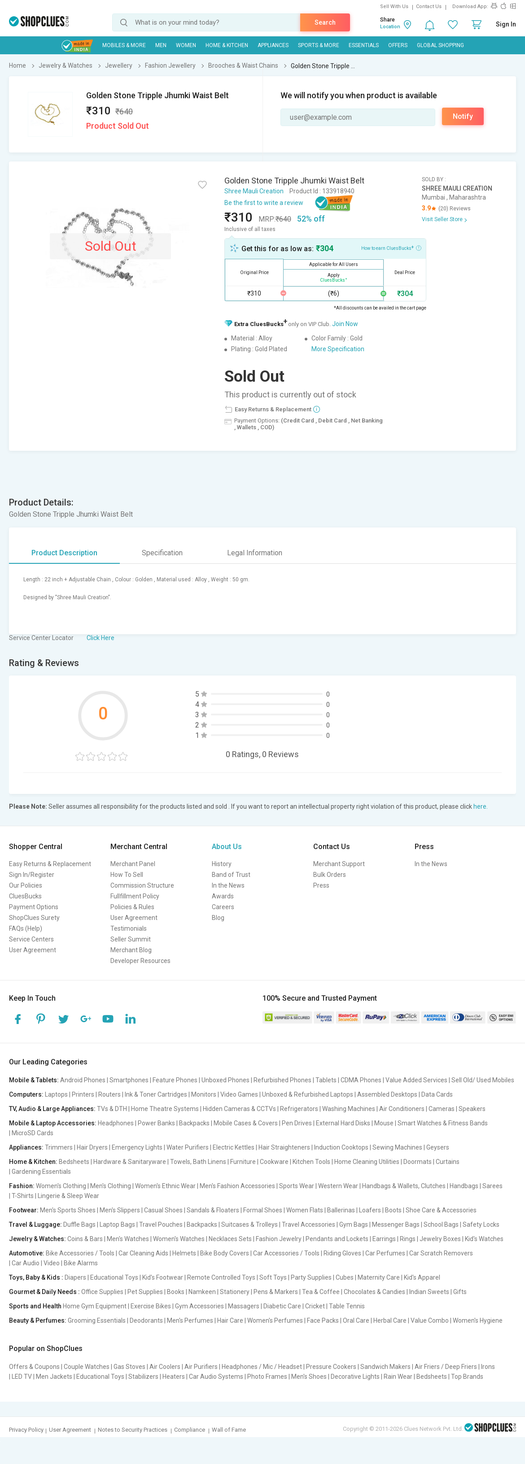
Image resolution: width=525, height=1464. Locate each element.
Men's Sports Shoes (68, 1210)
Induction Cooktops (341, 1147)
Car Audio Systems (216, 1376)
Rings (408, 1238)
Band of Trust (231, 874)
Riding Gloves (342, 1253)
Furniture (243, 1161)
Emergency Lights (137, 1147)
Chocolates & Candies (374, 1291)
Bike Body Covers (224, 1253)
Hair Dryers (92, 1147)
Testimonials (128, 928)
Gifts (460, 1291)
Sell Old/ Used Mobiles (482, 1080)
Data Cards (437, 1094)
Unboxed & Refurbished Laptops (307, 1094)
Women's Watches (179, 1238)
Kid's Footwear (162, 1277)
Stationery (234, 1291)
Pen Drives (297, 1123)
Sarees (492, 1186)
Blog (218, 917)
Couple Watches (86, 1366)
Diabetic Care (282, 1306)
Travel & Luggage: (35, 1224)
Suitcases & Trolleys (249, 1224)
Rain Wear (398, 1376)
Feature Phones (175, 1080)
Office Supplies (102, 1291)
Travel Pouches (161, 1224)
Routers (109, 1094)
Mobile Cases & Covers (246, 1123)
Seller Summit (130, 939)
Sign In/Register (31, 874)
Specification (162, 553)
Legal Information (254, 553)
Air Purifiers (201, 1366)
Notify (463, 116)
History (222, 863)
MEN (160, 45)
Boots (393, 1210)
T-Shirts (23, 1195)
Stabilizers (143, 1376)
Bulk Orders (329, 874)
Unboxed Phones (225, 1080)
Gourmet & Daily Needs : (44, 1291)
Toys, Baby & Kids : (36, 1277)
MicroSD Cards (32, 1133)
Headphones (116, 1123)
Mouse (384, 1123)
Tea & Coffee (321, 1291)
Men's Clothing (110, 1186)
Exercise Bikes (151, 1306)
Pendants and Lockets (337, 1238)
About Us (227, 846)
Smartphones (129, 1080)
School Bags (441, 1224)
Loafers (370, 1210)
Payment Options (33, 907)
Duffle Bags (79, 1224)
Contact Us (429, 6)
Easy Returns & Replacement (50, 863)
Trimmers (59, 1147)
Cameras (442, 1108)
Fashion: (22, 1186)
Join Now (345, 323)
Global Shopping (440, 45)
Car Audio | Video (36, 1263)
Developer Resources (140, 960)
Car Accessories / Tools (286, 1253)
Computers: (26, 1094)
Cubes (345, 1277)
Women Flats (304, 1210)
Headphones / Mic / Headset (262, 1366)
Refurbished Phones (282, 1080)
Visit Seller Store (442, 219)
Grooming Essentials (97, 1320)
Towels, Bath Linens (198, 1161)
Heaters (173, 1376)
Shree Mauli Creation (254, 191)
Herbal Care (390, 1320)
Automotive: (26, 1253)
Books (175, 1291)
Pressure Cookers (331, 1366)
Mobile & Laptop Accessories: (52, 1123)
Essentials (364, 45)
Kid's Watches (484, 1238)
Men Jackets (54, 1376)
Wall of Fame (229, 1429)
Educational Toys (114, 1277)
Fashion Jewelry (279, 1238)
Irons (488, 1366)
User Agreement (32, 950)
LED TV (22, 1376)
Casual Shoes (163, 1210)
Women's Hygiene (478, 1320)
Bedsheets (74, 1161)
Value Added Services (416, 1080)
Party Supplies (311, 1277)
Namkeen (202, 1291)
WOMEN (186, 45)
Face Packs (323, 1320)
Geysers (437, 1147)
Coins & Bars (85, 1238)
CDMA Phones (361, 1080)
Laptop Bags (117, 1224)
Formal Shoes (262, 1210)
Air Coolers (164, 1366)
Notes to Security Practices (132, 1429)
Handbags (464, 1186)
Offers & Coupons (34, 1366)
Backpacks (194, 1123)
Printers (83, 1094)
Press (321, 885)
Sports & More (318, 45)
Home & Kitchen (227, 45)
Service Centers (31, 939)
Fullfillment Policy (134, 896)
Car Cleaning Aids (143, 1253)
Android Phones (82, 1080)
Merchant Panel (132, 863)
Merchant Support (339, 863)
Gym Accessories (199, 1306)
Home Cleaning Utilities (366, 1161)
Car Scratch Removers (441, 1253)
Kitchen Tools (311, 1161)
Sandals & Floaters (213, 1210)
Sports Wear (296, 1186)
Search (325, 22)
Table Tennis (347, 1306)
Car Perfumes (385, 1253)
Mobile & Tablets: (34, 1080)
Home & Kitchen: (33, 1161)
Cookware (274, 1161)
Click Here (100, 637)
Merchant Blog (131, 950)
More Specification (337, 349)
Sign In (506, 24)
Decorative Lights (355, 1376)
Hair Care (230, 1320)
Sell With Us (394, 6)
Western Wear (338, 1186)
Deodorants (146, 1320)
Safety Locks (481, 1224)
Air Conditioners (401, 1108)
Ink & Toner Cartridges (156, 1094)
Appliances (273, 45)
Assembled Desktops (387, 1094)
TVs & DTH (112, 1108)
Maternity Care (379, 1277)
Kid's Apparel (422, 1277)
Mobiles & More (124, 45)
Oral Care (356, 1320)
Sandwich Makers (385, 1366)
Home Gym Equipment (95, 1306)
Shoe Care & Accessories (441, 1210)
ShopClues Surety (34, 917)
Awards (223, 896)
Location (390, 27)
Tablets (326, 1080)
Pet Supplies (145, 1291)
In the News (228, 885)
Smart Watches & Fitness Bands (443, 1123)
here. (480, 806)
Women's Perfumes (275, 1320)
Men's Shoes (309, 1376)
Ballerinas (341, 1210)
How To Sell (126, 874)
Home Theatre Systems (165, 1108)
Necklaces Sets (230, 1238)
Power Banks (156, 1123)
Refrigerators (299, 1108)
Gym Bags (353, 1224)
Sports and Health (35, 1306)
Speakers (472, 1108)
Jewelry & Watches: (37, 1238)
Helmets (184, 1253)
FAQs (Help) (25, 928)
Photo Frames (267, 1376)
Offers (397, 45)
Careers (223, 907)
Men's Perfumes (190, 1320)
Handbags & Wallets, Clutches (404, 1186)
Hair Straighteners (284, 1147)
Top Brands (467, 1376)
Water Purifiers (187, 1147)
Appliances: (26, 1147)
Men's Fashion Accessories (237, 1186)
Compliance (189, 1429)
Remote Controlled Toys (221, 1277)
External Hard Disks (343, 1123)
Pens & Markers (276, 1291)
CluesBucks (25, 896)
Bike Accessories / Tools (80, 1253)
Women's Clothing (61, 1186)
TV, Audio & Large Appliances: (52, 1108)
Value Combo (430, 1320)
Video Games (239, 1094)
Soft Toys (273, 1277)
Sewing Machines (397, 1147)
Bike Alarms (81, 1263)
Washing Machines (348, 1108)
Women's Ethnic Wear (165, 1186)
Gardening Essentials (41, 1171)
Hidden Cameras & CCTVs (239, 1108)
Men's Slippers (120, 1210)
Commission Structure (142, 885)
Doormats (417, 1161)
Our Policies (25, 885)
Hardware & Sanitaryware (129, 1161)
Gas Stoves (129, 1366)
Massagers (243, 1306)
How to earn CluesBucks (391, 247)
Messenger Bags (396, 1224)
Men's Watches (128, 1238)
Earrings (384, 1238)
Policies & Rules (132, 907)
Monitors (203, 1094)
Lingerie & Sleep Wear (68, 1195)
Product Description (64, 553)
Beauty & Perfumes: (37, 1320)
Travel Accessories (308, 1224)
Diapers (75, 1277)
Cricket (315, 1306)
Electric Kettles (233, 1147)
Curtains (447, 1161)
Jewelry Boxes (440, 1238)
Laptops (56, 1094)
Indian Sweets (429, 1291)
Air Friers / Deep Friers (446, 1366)
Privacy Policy (26, 1429)
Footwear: (24, 1210)
